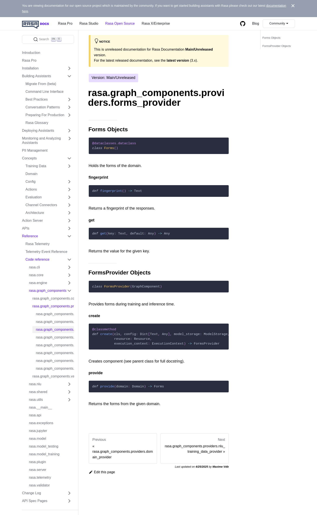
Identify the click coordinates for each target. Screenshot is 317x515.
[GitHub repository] (243, 23)
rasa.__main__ (40, 407)
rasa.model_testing (43, 446)
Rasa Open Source (120, 23)
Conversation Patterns (42, 107)
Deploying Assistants (38, 130)
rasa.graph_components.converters (53, 298)
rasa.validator (39, 485)
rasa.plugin (37, 462)
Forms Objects (271, 37)
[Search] (48, 39)
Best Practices (36, 99)
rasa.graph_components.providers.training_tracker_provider (55, 368)
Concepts (29, 158)
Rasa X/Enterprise (156, 23)
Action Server (32, 220)
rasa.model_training (44, 454)
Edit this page (102, 472)
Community (277, 23)
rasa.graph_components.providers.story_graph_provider (55, 361)
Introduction (31, 53)
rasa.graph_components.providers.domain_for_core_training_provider (55, 314)
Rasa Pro (65, 23)
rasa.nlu (35, 384)
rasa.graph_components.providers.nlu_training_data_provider (55, 337)
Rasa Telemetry (37, 244)
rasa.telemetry (40, 477)
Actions (31, 189)
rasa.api (35, 415)
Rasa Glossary (36, 123)
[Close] (293, 6)
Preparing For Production (44, 115)
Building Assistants (36, 76)
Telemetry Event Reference (46, 251)
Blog (255, 23)
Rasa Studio (88, 23)
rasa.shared (38, 392)
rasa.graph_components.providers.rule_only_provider (55, 353)
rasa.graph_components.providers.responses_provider (55, 345)
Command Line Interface (44, 91)
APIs (25, 228)
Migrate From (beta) (40, 84)
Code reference (37, 259)
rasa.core (36, 275)
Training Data (35, 166)
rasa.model (37, 438)
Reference (30, 236)
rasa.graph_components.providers (53, 306)
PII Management (35, 150)
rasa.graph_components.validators (53, 376)
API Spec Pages (34, 501)
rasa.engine (38, 283)
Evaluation (33, 197)
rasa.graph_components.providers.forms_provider (55, 329)
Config (30, 181)
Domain (31, 174)
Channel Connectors (41, 205)
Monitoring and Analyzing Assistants (41, 140)
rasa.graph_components (47, 290)
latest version (177, 60)
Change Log (31, 493)
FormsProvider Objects (276, 46)
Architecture (34, 213)
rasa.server (37, 470)
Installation (30, 68)
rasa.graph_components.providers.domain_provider (55, 322)
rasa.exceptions (41, 423)
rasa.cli (34, 267)
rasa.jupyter (38, 431)
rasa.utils (36, 399)
